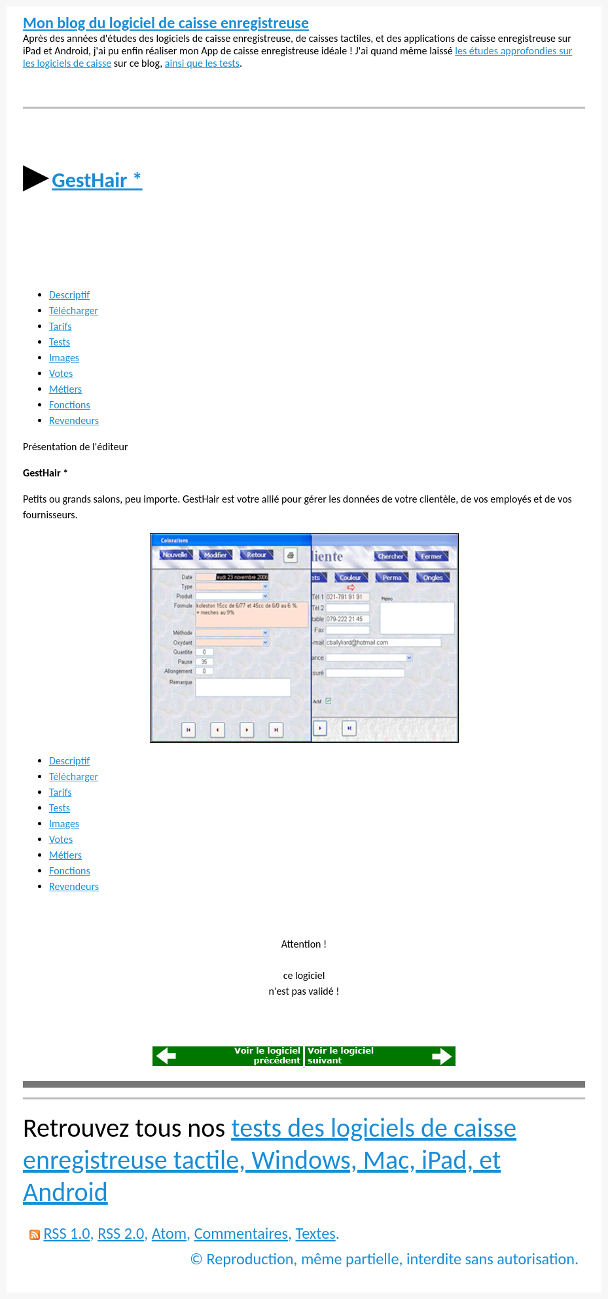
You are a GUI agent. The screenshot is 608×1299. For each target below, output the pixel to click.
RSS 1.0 (66, 1233)
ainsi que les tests (202, 63)
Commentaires (241, 1233)
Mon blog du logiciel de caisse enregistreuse (166, 22)
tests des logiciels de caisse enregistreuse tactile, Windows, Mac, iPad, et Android (269, 1160)
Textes (316, 1233)
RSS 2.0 (121, 1233)
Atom (169, 1233)
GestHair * (97, 180)
